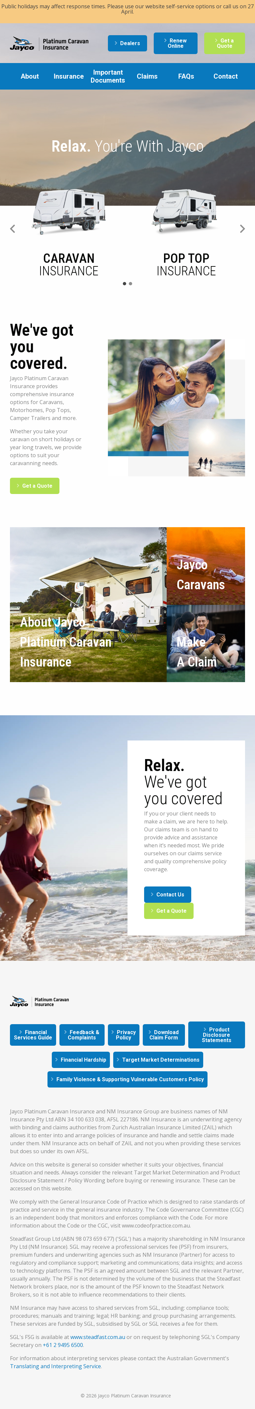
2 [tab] (130, 283)
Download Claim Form (164, 1035)
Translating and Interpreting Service (55, 1366)
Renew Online (177, 43)
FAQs (186, 76)
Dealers (130, 43)
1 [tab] (124, 283)
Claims (147, 76)
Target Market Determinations (161, 1060)
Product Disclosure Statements (216, 1034)
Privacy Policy (126, 1035)
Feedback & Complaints (83, 1035)
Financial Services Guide (33, 1035)
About (30, 76)
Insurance (69, 76)
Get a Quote (225, 43)
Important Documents (108, 76)
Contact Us (170, 894)
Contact (225, 76)
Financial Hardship (83, 1060)
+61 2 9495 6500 (63, 1345)
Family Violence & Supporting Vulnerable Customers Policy (130, 1079)
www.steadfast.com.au (97, 1337)
